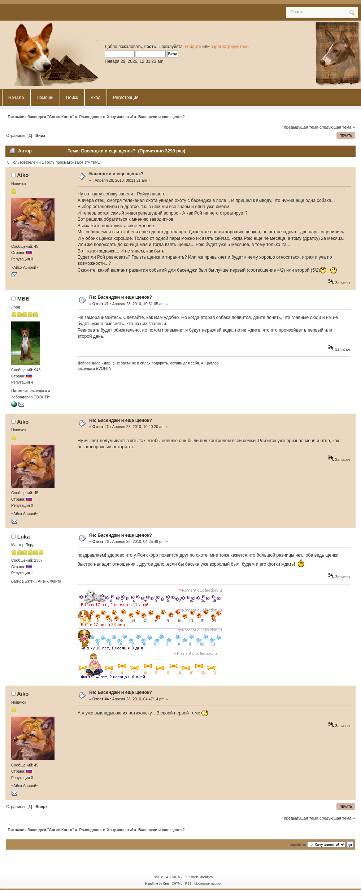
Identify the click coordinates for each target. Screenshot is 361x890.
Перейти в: (297, 845)
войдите (193, 46)
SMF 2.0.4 (161, 877)
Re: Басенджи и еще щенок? (120, 297)
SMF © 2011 (179, 877)
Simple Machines (200, 877)
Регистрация (125, 97)
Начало (16, 97)
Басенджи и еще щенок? (116, 173)
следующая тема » (337, 127)
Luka (23, 536)
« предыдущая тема (299, 127)
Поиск (72, 97)
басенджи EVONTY (95, 368)
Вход (95, 97)
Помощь (44, 97)
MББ (23, 298)
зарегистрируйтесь (229, 46)
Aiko (23, 175)
